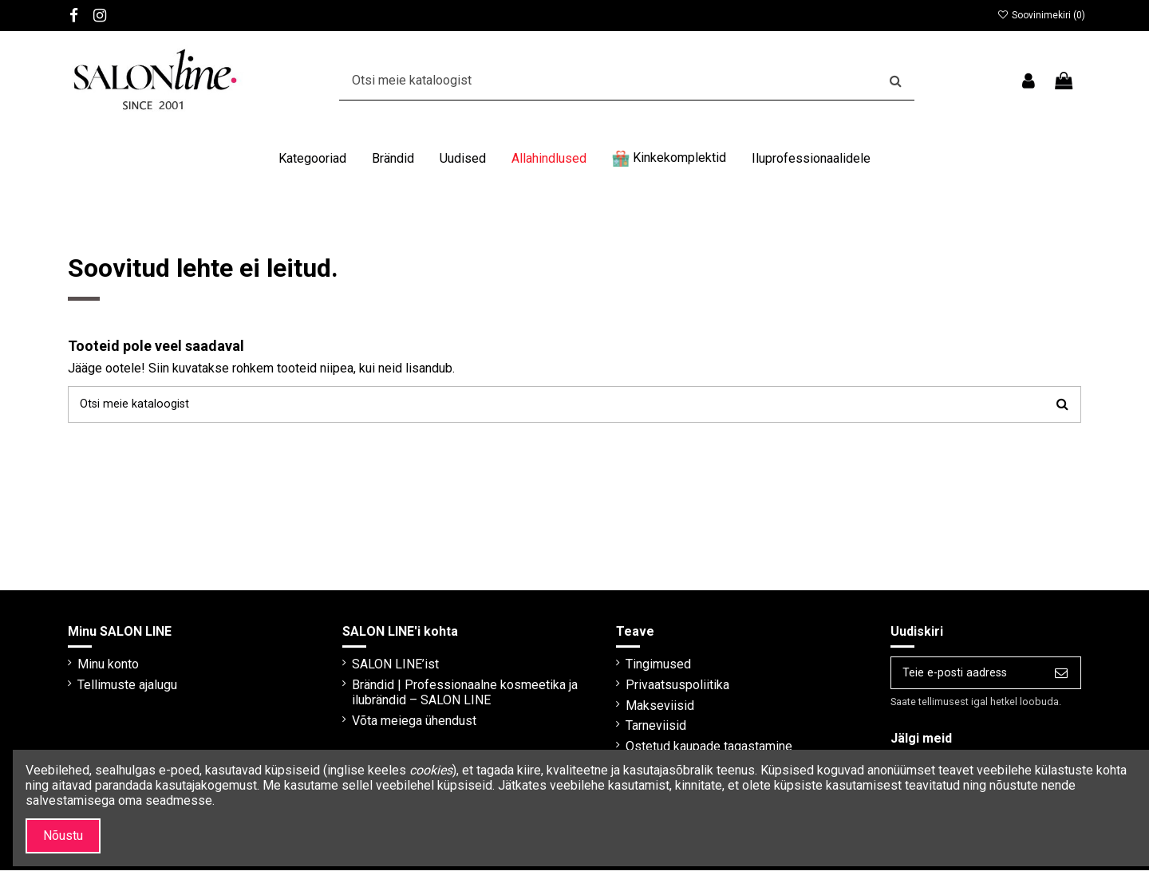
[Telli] (1061, 679)
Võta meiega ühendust (407, 725)
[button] (312, 158)
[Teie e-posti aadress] (956, 679)
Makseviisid (646, 709)
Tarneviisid (642, 730)
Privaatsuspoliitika (664, 689)
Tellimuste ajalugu (127, 689)
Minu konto (108, 668)
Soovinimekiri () (1041, 15)
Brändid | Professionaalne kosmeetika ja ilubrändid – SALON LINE (458, 697)
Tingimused (644, 668)
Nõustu (63, 835)
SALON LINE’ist (388, 668)
